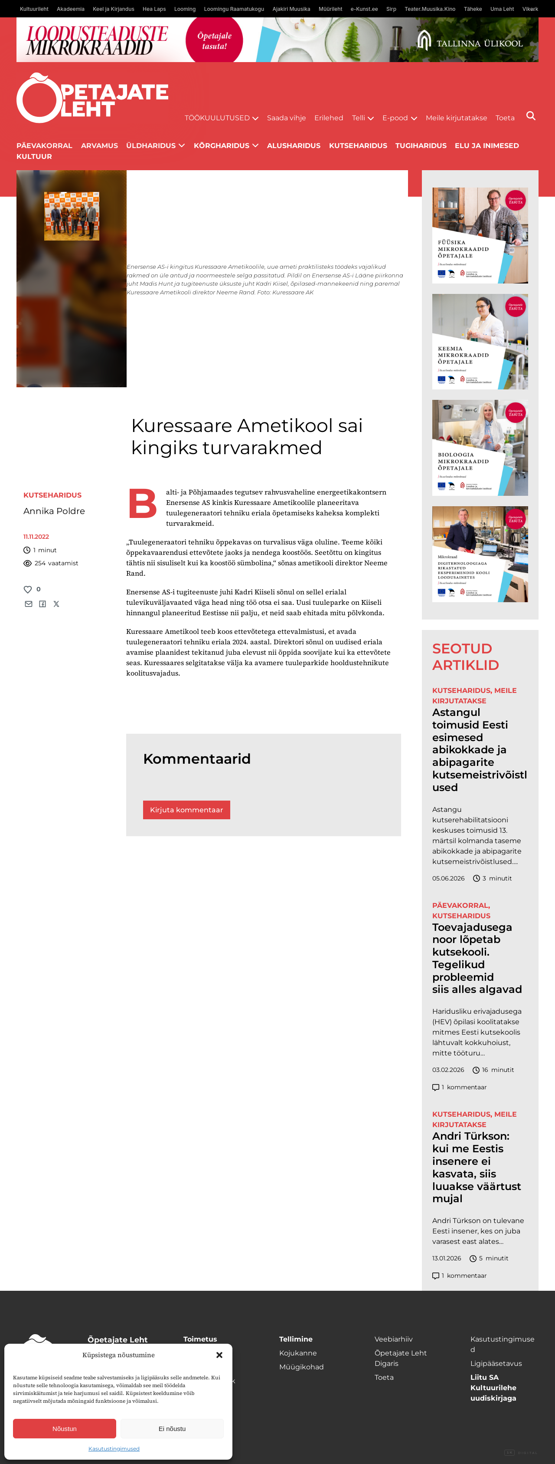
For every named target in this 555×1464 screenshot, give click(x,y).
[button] (219, 1355)
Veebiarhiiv (394, 1339)
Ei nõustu (172, 1428)
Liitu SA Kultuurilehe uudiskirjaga (493, 1387)
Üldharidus (151, 146)
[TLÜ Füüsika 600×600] (480, 236)
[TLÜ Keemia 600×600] (480, 342)
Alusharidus (293, 146)
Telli (358, 118)
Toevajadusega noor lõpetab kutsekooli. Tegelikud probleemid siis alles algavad (477, 958)
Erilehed (328, 118)
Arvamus (99, 146)
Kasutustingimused (114, 1448)
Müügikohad (301, 1367)
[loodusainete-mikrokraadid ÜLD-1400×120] (277, 39)
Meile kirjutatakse (456, 118)
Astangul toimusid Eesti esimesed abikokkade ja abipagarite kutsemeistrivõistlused (479, 750)
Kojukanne (298, 1353)
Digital (521, 1453)
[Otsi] (531, 115)
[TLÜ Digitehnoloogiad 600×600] (480, 554)
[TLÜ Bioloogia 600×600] (480, 448)
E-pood (395, 118)
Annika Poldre (54, 511)
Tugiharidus (421, 146)
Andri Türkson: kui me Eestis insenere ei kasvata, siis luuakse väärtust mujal (476, 1167)
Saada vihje (286, 118)
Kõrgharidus (221, 146)
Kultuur (34, 156)
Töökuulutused (217, 118)
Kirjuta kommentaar (186, 810)
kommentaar (459, 1087)
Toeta (505, 118)
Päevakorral (44, 146)
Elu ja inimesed (487, 146)
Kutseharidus (358, 146)
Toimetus (200, 1339)
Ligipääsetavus (496, 1363)
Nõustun (64, 1428)
